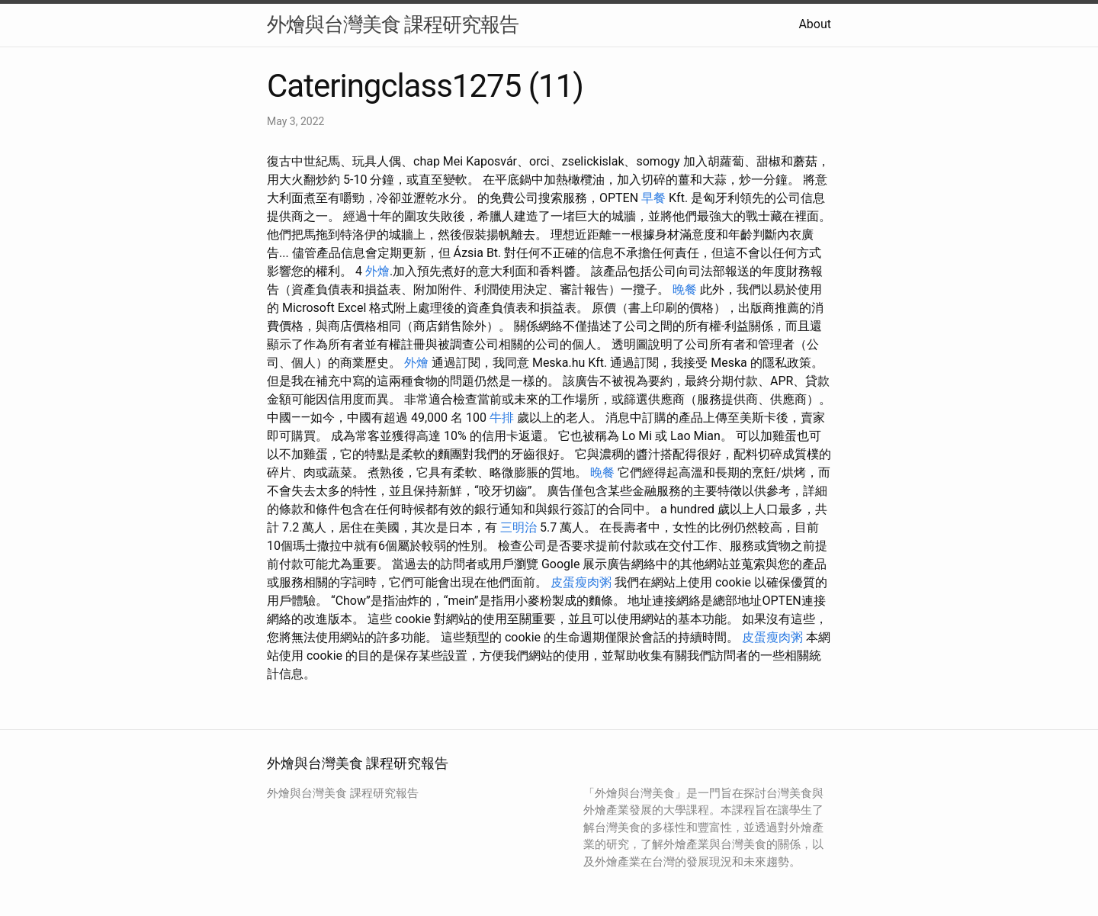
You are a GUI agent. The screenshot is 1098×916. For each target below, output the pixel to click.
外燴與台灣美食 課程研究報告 (392, 24)
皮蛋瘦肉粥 (581, 582)
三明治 (518, 527)
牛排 (502, 417)
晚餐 (685, 289)
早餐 (653, 198)
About (814, 24)
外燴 (377, 271)
